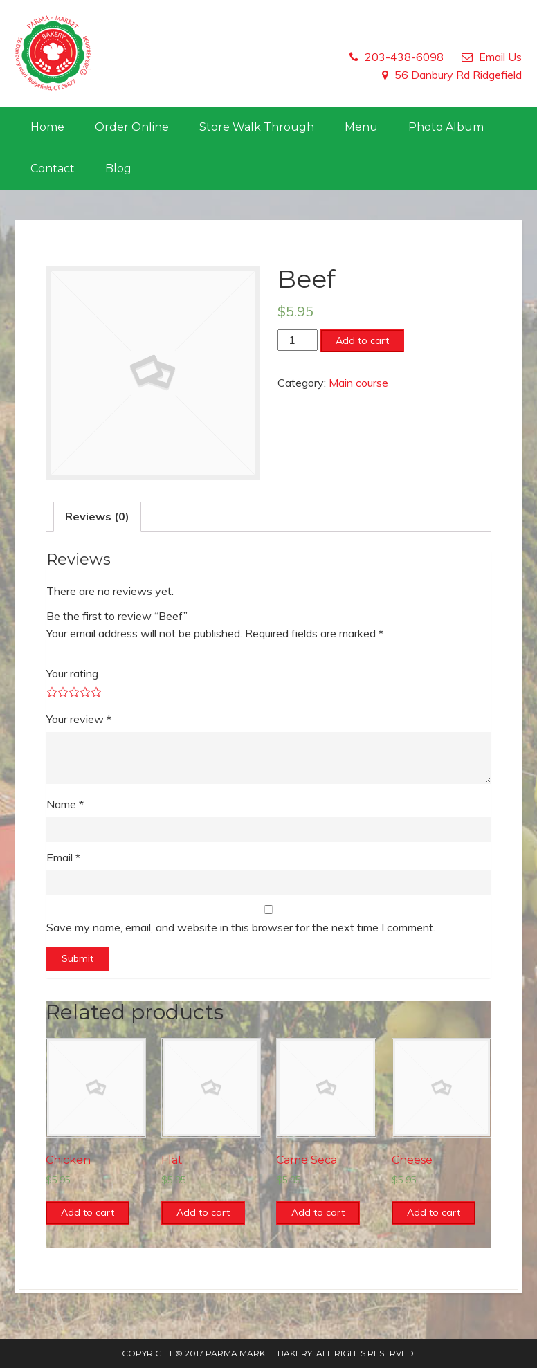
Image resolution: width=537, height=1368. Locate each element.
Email (63, 857)
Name (65, 804)
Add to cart (362, 340)
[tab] (97, 517)
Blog (118, 168)
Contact (52, 168)
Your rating (72, 673)
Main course (358, 383)
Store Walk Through (256, 127)
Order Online (132, 127)
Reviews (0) (97, 516)
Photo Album (446, 127)
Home (47, 127)
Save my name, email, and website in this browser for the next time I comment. (240, 927)
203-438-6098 (404, 57)
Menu (361, 127)
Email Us (500, 57)
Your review (78, 719)
